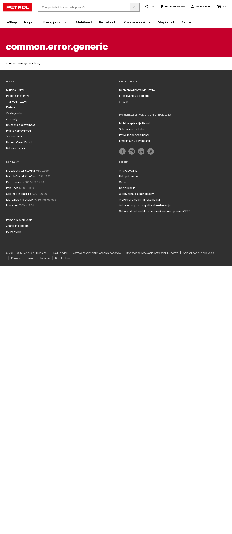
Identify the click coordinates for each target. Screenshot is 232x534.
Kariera (10, 107)
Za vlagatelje (14, 113)
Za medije (12, 119)
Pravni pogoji (60, 253)
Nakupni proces (129, 176)
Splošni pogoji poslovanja (198, 253)
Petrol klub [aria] (107, 22)
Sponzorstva (14, 136)
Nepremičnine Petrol (19, 142)
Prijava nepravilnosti (18, 130)
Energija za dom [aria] (56, 22)
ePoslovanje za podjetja (134, 95)
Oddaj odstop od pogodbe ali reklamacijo (145, 205)
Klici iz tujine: (14, 182)
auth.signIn (203, 6)
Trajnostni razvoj (16, 101)
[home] (17, 7)
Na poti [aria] (29, 22)
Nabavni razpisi (15, 148)
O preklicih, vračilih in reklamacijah (140, 199)
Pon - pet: (12, 188)
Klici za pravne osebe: (19, 199)
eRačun (123, 101)
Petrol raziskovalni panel (134, 135)
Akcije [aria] (186, 22)
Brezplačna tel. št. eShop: (22, 176)
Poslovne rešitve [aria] (137, 22)
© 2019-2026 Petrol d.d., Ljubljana (26, 253)
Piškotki (16, 258)
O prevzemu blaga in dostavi (136, 193)
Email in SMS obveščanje (135, 140)
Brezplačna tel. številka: (20, 170)
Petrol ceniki (13, 231)
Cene (122, 182)
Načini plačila (127, 188)
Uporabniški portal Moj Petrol (137, 90)
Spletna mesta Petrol (132, 129)
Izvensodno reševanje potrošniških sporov (152, 253)
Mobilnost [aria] (84, 22)
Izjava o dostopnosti (38, 258)
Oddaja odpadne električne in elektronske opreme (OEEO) (155, 211)
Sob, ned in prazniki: (18, 193)
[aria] (172, 6)
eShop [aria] (12, 22)
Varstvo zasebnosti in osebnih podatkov (97, 253)
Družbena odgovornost (20, 125)
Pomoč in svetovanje (19, 220)
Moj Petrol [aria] (166, 22)
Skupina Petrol (15, 90)
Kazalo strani (62, 258)
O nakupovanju (128, 170)
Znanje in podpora (17, 225)
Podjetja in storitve (17, 95)
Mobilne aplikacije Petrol (134, 123)
